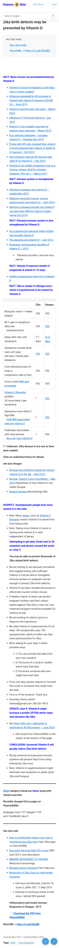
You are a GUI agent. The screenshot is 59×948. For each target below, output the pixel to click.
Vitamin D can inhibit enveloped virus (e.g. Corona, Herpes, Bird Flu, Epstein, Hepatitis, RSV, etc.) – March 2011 (32, 169)
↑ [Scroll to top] (45, 941)
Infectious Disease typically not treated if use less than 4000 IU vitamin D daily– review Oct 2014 (31, 211)
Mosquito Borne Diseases (23, 867)
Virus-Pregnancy (26, 943)
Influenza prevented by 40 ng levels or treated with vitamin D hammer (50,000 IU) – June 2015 (31, 100)
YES (47, 326)
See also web (18, 45)
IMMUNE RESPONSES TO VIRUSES (28, 859)
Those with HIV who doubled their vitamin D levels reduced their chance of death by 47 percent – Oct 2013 (32, 148)
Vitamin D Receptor (15, 392)
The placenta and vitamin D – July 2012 (31, 239)
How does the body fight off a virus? (29, 850)
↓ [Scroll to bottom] (54, 941)
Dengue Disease (18, 491)
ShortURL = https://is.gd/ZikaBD (30, 50)
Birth (13, 943)
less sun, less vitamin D (19, 438)
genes (25, 515)
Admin (54, 4)
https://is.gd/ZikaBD (28, 924)
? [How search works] (53, 16)
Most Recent (38, 4)
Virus (6, 790)
